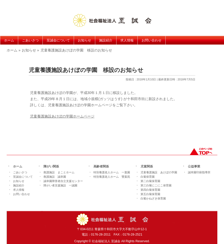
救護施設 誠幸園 (55, 176)
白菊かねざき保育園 (153, 198)
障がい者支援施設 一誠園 (60, 185)
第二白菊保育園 (150, 181)
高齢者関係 (101, 166)
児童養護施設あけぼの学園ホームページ (62, 116)
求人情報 (18, 189)
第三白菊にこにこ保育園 (156, 185)
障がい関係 (51, 166)
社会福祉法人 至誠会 (106, 241)
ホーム (17, 166)
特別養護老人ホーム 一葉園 (111, 172)
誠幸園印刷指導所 (199, 172)
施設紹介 (18, 185)
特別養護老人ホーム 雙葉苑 (111, 176)
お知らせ (18, 181)
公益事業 (194, 166)
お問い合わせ (21, 194)
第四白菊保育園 (150, 189)
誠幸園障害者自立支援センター (63, 181)
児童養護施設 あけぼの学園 (159, 172)
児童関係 (147, 166)
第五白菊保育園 (150, 194)
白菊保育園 (148, 176)
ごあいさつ (20, 172)
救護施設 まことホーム (59, 172)
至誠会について (23, 176)
